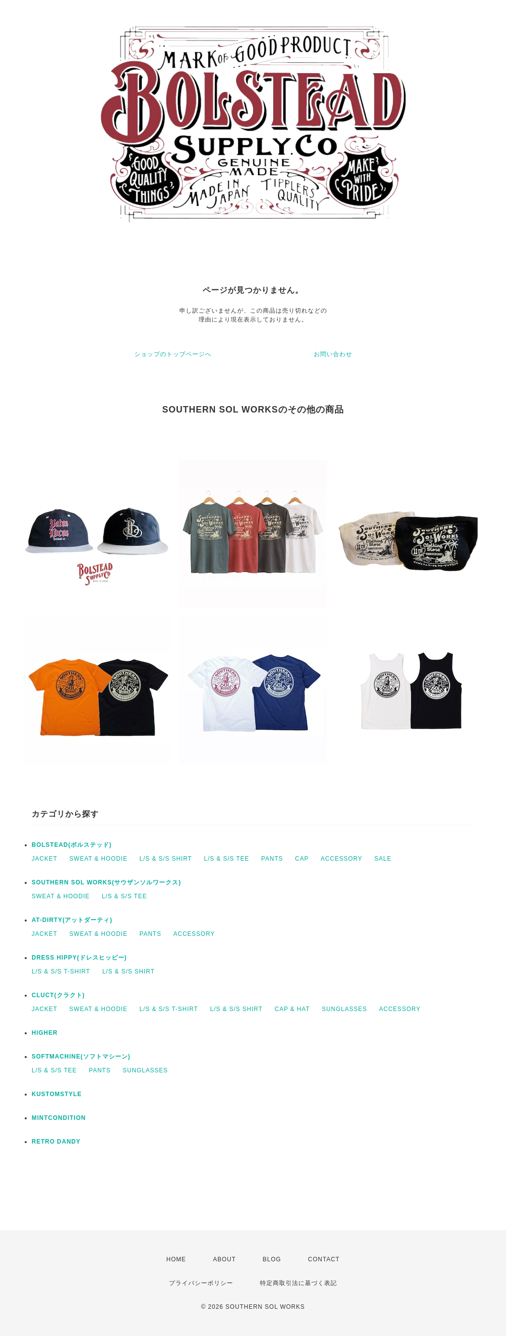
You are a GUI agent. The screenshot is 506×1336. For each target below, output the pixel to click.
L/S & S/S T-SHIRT (61, 971)
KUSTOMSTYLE (57, 1094)
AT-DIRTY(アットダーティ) (72, 920)
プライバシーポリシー (201, 1283)
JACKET (44, 858)
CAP (302, 858)
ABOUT (224, 1259)
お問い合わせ (333, 354)
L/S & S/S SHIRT (165, 858)
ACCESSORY (341, 858)
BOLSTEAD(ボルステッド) (72, 844)
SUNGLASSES (344, 1009)
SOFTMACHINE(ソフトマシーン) (81, 1056)
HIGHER (45, 1032)
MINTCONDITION (59, 1117)
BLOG (272, 1259)
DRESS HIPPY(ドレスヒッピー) (79, 957)
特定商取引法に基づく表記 (298, 1283)
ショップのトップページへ (172, 354)
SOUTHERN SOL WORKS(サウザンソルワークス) (106, 882)
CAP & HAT (292, 1009)
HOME (176, 1259)
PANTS (272, 858)
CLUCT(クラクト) (58, 995)
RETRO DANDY (56, 1141)
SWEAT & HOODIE (98, 858)
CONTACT (323, 1259)
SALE (383, 858)
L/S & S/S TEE (226, 858)
